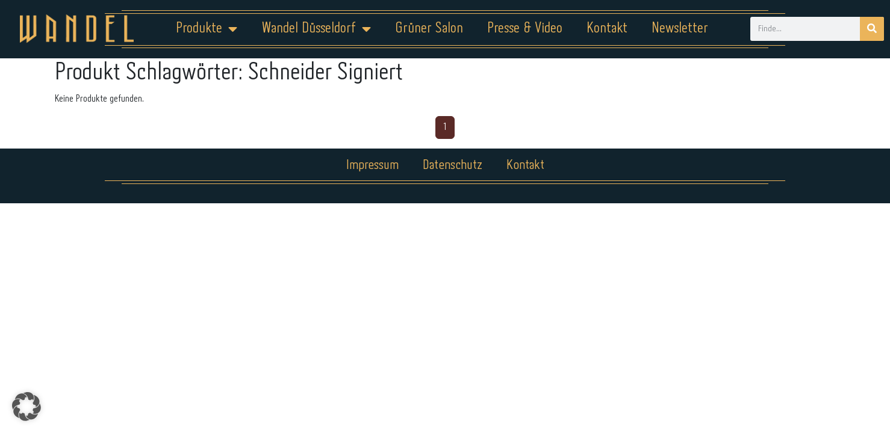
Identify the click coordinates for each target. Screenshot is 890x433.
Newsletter (680, 28)
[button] (26, 406)
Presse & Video (524, 28)
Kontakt (607, 28)
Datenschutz (452, 165)
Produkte (206, 29)
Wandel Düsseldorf (316, 29)
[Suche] (872, 29)
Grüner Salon (429, 28)
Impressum (372, 165)
